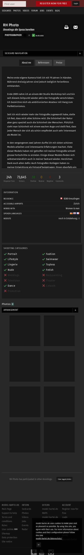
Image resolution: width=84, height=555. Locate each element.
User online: (10, 529)
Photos (17, 10)
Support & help (9, 513)
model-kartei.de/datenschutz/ (49, 538)
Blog (57, 10)
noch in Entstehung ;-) (69, 218)
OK (39, 545)
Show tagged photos (64, 479)
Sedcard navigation (16, 53)
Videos (26, 10)
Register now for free (53, 3)
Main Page (7, 509)
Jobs (42, 10)
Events (49, 10)
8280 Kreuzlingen (70, 198)
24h (9, 179)
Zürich (77, 203)
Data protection (9, 537)
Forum (34, 10)
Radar (25, 529)
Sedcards (6, 10)
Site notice (7, 541)
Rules (4, 525)
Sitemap (6, 533)
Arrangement (11, 310)
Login (76, 3)
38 (33, 179)
